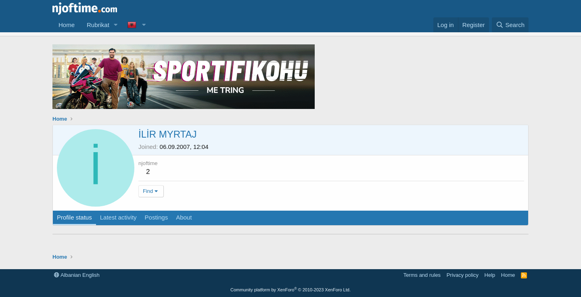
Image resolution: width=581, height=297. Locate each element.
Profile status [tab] (74, 217)
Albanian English (77, 275)
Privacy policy (463, 275)
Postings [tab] (156, 217)
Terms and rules (422, 275)
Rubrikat (98, 24)
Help (490, 275)
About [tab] (184, 217)
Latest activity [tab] (118, 217)
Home (67, 24)
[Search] (510, 24)
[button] (115, 24)
